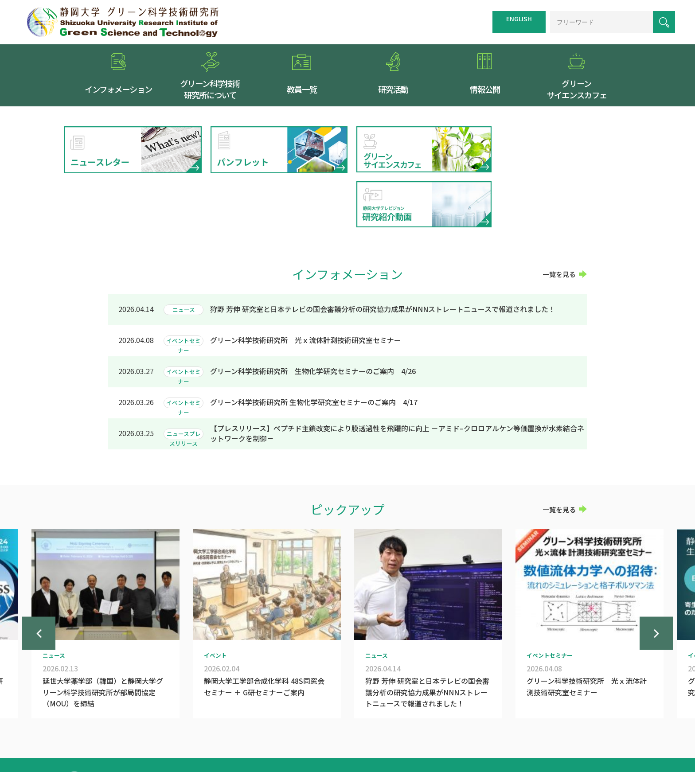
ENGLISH (519, 18)
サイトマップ (416, 728)
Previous (38, 586)
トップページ (341, 728)
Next (656, 586)
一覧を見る (559, 219)
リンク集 (454, 728)
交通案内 (379, 728)
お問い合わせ (548, 728)
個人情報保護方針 (498, 728)
